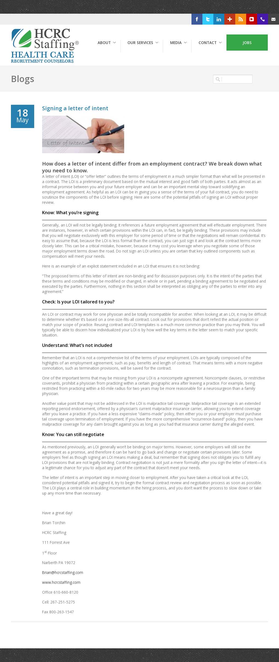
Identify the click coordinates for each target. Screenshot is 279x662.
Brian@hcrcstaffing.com (62, 572)
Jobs (247, 42)
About (104, 42)
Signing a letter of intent (75, 108)
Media (176, 42)
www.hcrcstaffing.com (61, 582)
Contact (208, 42)
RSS (249, 19)
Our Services (140, 42)
